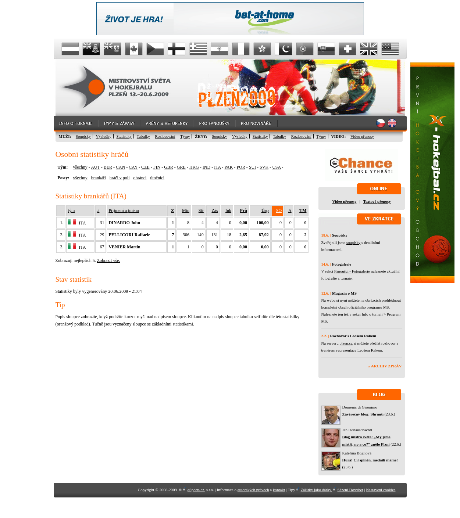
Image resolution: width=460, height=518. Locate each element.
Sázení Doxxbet (350, 490)
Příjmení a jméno (123, 210)
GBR (168, 167)
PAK (229, 167)
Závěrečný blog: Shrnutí (363, 414)
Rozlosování (165, 136)
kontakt (279, 490)
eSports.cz (196, 490)
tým (71, 210)
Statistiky (124, 136)
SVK (264, 167)
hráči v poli (120, 177)
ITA (217, 167)
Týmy (185, 136)
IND (206, 167)
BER (108, 167)
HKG (194, 167)
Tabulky (143, 136)
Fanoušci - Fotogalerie (352, 271)
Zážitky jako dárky (316, 490)
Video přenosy (362, 136)
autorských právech (253, 490)
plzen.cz (346, 343)
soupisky (353, 242)
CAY (133, 167)
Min (185, 210)
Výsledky (103, 136)
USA (276, 167)
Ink (228, 210)
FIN (156, 167)
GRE (181, 167)
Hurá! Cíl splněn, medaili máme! (370, 460)
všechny (80, 167)
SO (279, 210)
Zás (214, 210)
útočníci (157, 177)
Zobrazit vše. (108, 260)
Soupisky (83, 136)
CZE (145, 167)
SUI (252, 167)
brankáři (98, 177)
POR (240, 167)
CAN (120, 167)
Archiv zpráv (386, 366)
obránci (139, 177)
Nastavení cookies (380, 490)
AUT (95, 167)
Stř (201, 210)
